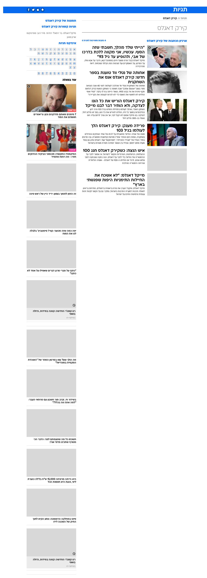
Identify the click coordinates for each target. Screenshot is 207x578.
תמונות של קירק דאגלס (57, 20)
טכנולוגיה (72, 3)
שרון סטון (68, 37)
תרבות (133, 3)
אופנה (59, 3)
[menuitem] (166, 3)
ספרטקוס (28, 33)
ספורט (157, 3)
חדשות (168, 3)
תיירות (84, 3)
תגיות (181, 18)
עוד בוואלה (66, 80)
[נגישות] (4, 3)
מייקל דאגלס (66, 33)
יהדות (46, 33)
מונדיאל (145, 3)
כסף (114, 3)
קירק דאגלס (167, 18)
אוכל (105, 3)
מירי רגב (38, 33)
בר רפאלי (54, 33)
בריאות (95, 3)
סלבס (123, 3)
